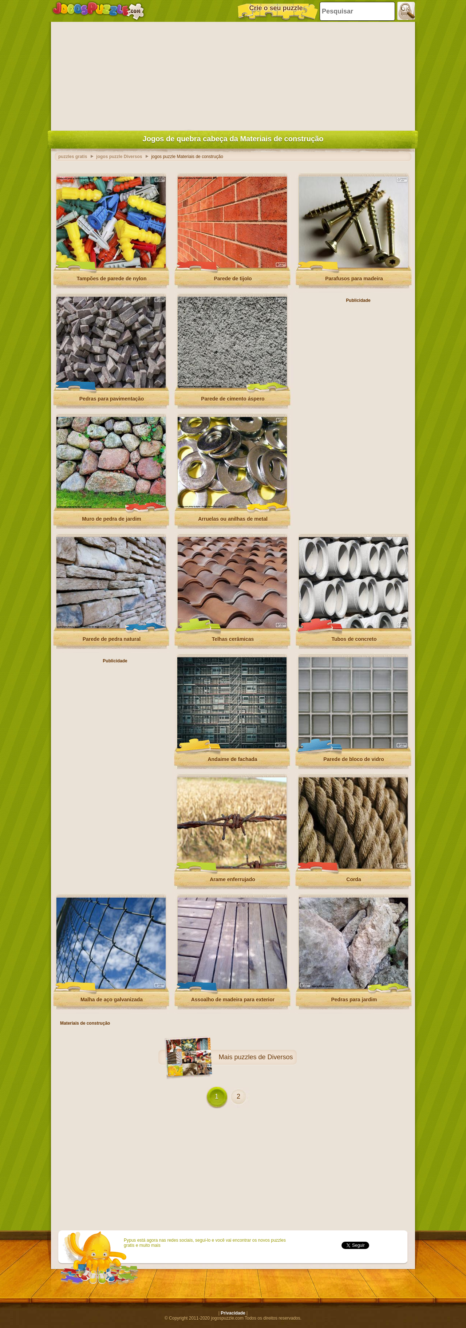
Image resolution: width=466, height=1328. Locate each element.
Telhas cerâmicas (233, 639)
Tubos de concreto (353, 639)
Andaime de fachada (232, 759)
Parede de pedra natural (112, 639)
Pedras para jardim (354, 999)
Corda (353, 879)
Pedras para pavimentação (111, 399)
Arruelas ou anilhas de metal (233, 519)
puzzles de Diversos (263, 1057)
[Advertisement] (233, 75)
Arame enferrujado (232, 879)
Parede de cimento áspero (232, 399)
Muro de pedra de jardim (111, 519)
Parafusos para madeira (354, 278)
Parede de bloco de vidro (353, 759)
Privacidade (233, 1313)
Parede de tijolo (233, 278)
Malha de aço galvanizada (111, 999)
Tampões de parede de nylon (112, 278)
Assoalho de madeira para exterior (233, 999)
